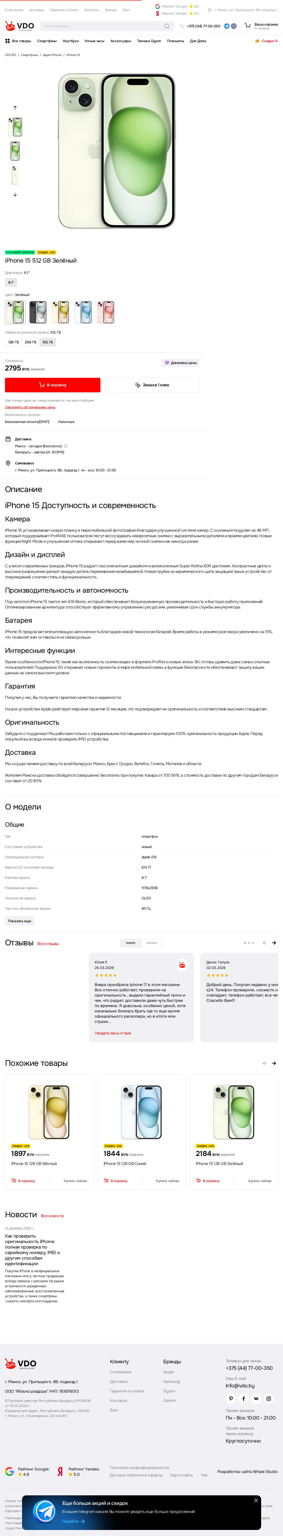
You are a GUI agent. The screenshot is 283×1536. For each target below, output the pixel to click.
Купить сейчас (75, 1181)
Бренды (111, 10)
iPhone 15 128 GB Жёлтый (34, 1163)
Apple (168, 1372)
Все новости (52, 1215)
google (151, 943)
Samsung (171, 1381)
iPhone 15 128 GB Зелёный (219, 1163)
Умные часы (94, 41)
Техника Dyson (149, 41)
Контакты (91, 10)
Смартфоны (46, 41)
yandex (130, 943)
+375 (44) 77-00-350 (249, 1368)
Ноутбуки (71, 41)
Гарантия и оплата (64, 10)
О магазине (14, 10)
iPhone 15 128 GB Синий (125, 1163)
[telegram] (227, 26)
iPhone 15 (73, 55)
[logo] (19, 26)
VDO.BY (10, 55)
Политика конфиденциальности (139, 1467)
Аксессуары (120, 41)
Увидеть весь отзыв (29, 1033)
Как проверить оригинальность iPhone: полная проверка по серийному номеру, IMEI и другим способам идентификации (32, 1249)
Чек (204, 1475)
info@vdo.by (240, 1386)
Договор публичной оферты (136, 1475)
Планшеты (175, 41)
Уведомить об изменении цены (30, 407)
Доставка (36, 10)
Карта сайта (181, 1475)
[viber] (234, 26)
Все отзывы (48, 943)
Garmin (169, 1400)
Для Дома (198, 41)
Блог (126, 10)
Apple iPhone (52, 55)
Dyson (169, 1391)
